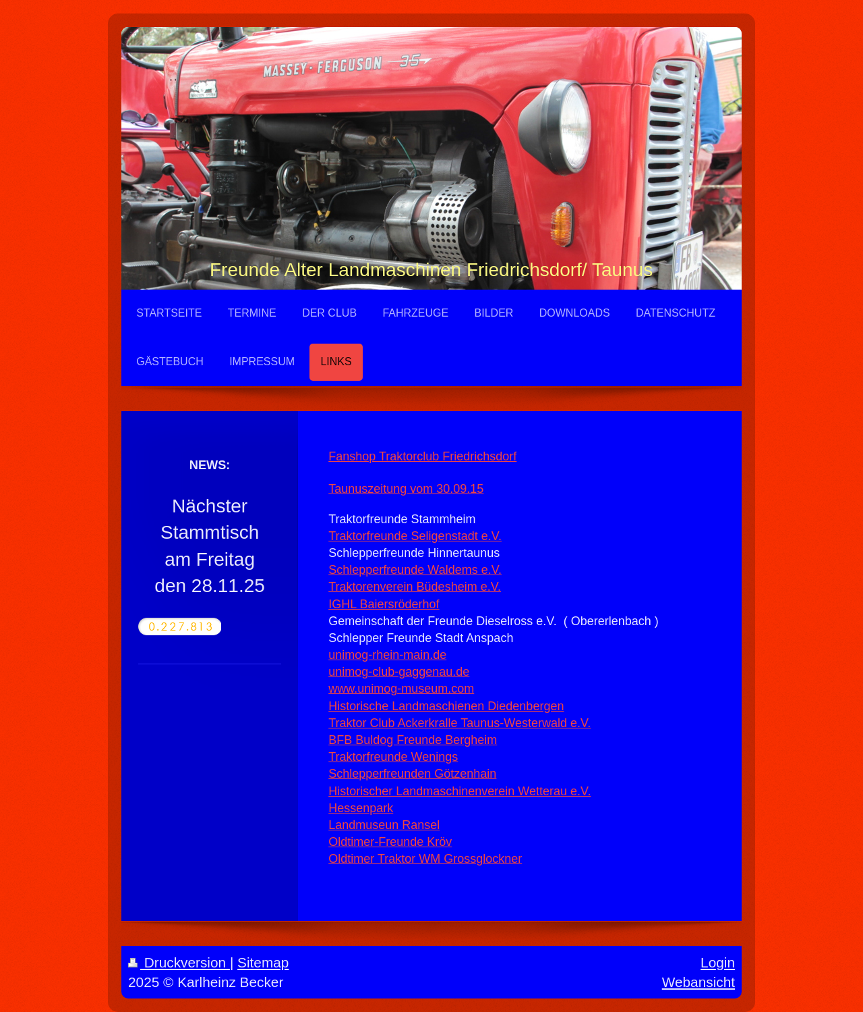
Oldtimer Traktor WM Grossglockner (425, 858)
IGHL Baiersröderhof (383, 604)
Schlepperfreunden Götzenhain (412, 773)
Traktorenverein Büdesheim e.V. (414, 586)
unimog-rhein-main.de (387, 655)
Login (718, 962)
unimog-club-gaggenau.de (398, 671)
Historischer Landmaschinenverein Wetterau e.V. (459, 791)
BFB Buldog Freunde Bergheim (412, 740)
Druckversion (179, 962)
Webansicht (698, 982)
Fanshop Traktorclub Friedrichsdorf (422, 456)
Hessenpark (360, 808)
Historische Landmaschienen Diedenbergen (446, 706)
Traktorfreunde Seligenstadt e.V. (415, 536)
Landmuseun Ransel (384, 825)
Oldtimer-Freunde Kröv (390, 842)
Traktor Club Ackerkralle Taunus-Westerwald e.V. (459, 723)
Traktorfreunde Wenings (393, 757)
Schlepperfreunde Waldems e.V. (415, 570)
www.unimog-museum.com (401, 688)
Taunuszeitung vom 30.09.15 (405, 489)
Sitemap (263, 962)
